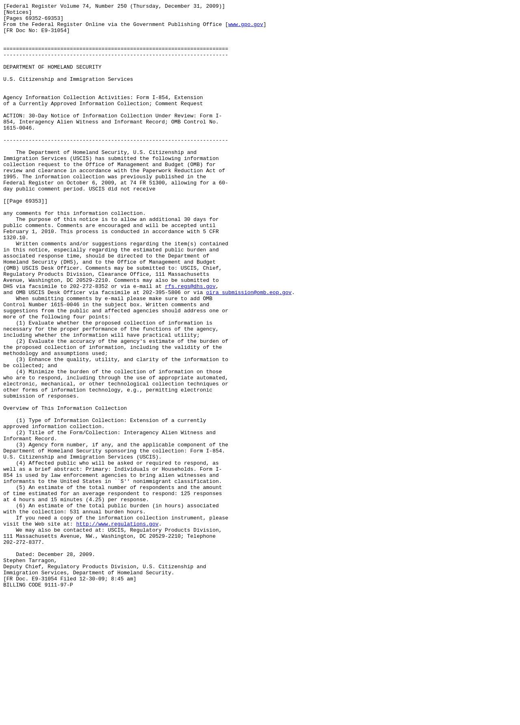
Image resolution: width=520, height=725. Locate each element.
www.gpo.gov (245, 28)
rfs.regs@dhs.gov (190, 343)
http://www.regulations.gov (117, 628)
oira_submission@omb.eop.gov (249, 350)
